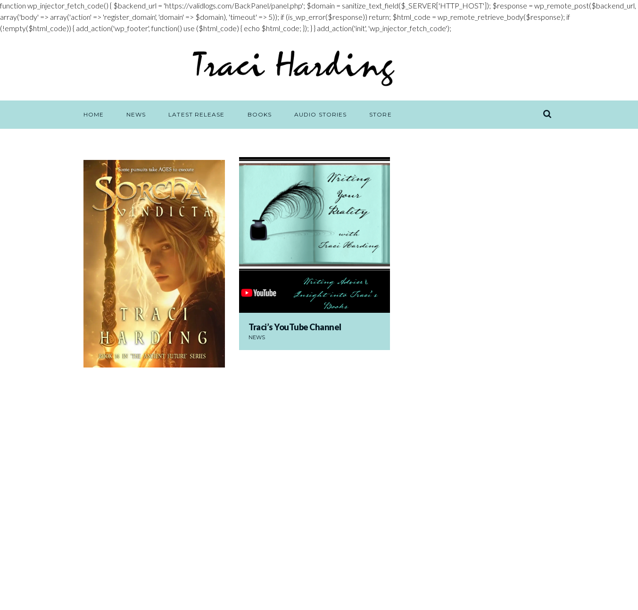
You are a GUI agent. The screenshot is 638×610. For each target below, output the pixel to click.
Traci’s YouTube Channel (295, 327)
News (257, 337)
